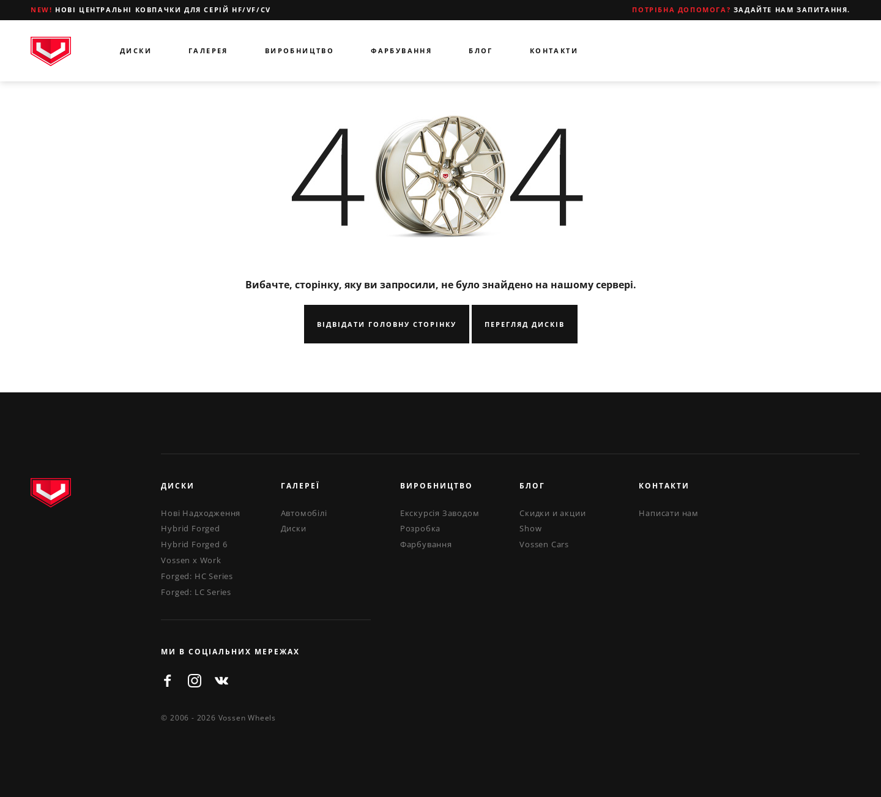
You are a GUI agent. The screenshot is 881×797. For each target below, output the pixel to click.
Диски (136, 50)
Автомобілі (304, 512)
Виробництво (299, 50)
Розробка (420, 528)
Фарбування (401, 50)
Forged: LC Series (196, 591)
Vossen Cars (544, 544)
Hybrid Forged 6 (194, 544)
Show (530, 528)
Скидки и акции (552, 512)
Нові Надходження (200, 512)
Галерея (208, 50)
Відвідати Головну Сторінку (386, 324)
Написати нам (669, 512)
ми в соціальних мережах (230, 651)
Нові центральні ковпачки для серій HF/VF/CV (151, 9)
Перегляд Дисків (525, 324)
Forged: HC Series (197, 576)
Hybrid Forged (190, 528)
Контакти (554, 50)
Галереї (300, 486)
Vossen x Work (191, 560)
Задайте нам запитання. (741, 9)
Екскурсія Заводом (440, 512)
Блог (481, 50)
